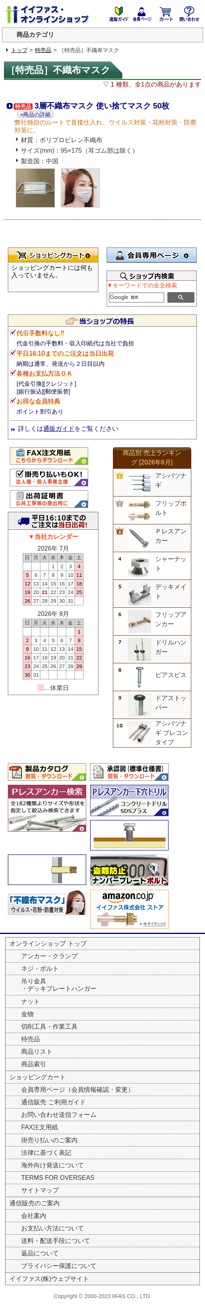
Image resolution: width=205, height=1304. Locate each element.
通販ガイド (58, 428)
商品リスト (37, 1051)
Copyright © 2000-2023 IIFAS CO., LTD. (102, 1296)
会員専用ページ (142, 14)
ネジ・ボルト (40, 968)
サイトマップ (40, 1190)
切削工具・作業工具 (49, 1026)
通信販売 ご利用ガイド (53, 1102)
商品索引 (33, 1064)
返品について (40, 1253)
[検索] (136, 297)
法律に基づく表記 (46, 1152)
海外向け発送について (52, 1165)
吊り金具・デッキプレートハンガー (58, 985)
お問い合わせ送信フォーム (58, 1114)
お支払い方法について (52, 1228)
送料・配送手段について (55, 1240)
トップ (19, 50)
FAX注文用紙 (39, 1127)
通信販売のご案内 (34, 1203)
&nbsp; (53, 275)
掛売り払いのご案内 (49, 1140)
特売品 (43, 50)
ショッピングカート (166, 14)
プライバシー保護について (58, 1265)
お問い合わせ (189, 14)
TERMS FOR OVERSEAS (57, 1177)
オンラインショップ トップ (47, 943)
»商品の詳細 (35, 114)
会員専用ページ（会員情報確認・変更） (77, 1089)
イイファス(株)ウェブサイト (49, 1278)
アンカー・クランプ (49, 956)
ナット (30, 1001)
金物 (27, 1014)
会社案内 (33, 1215)
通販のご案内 (119, 14)
